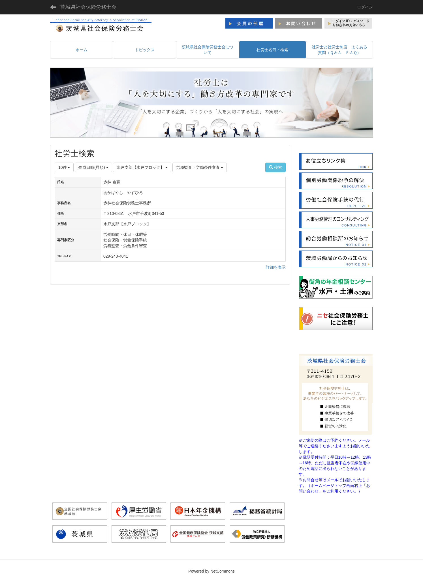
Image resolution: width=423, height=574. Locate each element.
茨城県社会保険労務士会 (88, 7)
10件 (64, 167)
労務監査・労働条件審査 (199, 167)
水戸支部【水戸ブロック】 (142, 167)
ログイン (365, 7)
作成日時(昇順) (93, 167)
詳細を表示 (276, 267)
